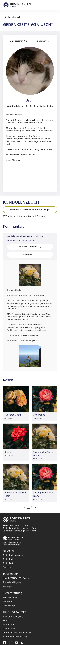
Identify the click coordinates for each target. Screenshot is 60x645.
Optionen (43, 40)
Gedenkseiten (9, 559)
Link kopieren (18, 40)
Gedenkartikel (9, 563)
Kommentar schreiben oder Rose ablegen (30, 209)
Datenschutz (9, 628)
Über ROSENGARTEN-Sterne (16, 578)
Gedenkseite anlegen (13, 555)
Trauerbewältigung (12, 582)
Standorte (7, 601)
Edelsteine (8, 567)
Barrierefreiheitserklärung (15, 636)
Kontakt (6, 620)
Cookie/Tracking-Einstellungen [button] (17, 632)
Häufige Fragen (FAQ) (13, 616)
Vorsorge (7, 586)
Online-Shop (9, 605)
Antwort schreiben (30, 246)
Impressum (8, 624)
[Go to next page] (35, 507)
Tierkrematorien (10, 597)
